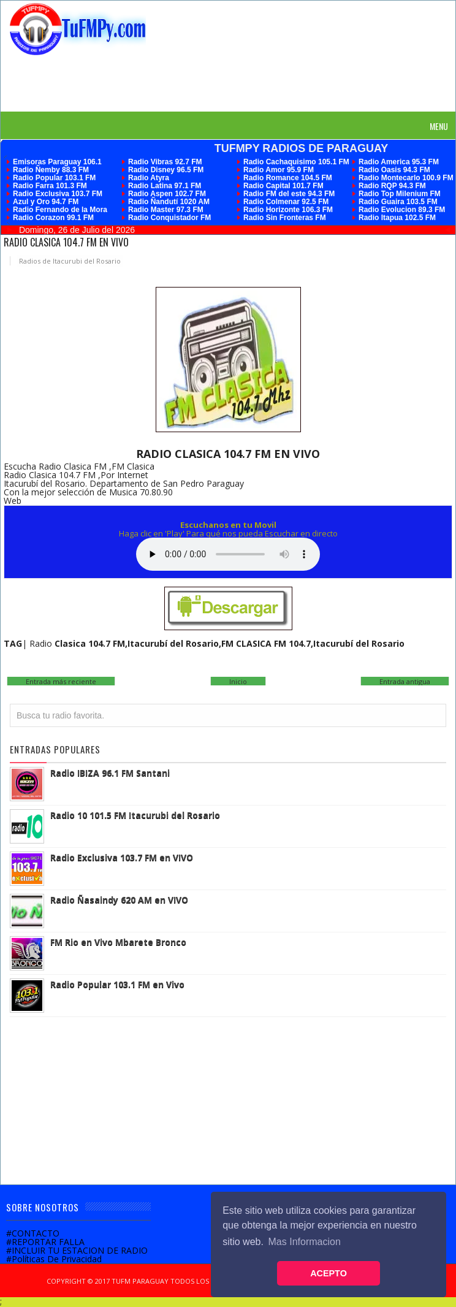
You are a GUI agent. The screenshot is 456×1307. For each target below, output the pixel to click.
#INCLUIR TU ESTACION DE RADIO (77, 1250)
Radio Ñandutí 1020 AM (169, 201)
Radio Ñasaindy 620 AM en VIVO (119, 899)
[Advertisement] (233, 82)
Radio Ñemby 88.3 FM (51, 169)
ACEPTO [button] (328, 1273)
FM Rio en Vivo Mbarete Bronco (118, 942)
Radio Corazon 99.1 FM (53, 217)
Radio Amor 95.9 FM (278, 169)
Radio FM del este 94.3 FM (289, 193)
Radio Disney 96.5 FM (165, 169)
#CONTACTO (32, 1233)
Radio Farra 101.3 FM (50, 185)
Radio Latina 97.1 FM (164, 185)
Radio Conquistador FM (169, 217)
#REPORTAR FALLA (45, 1242)
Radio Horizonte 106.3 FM (288, 209)
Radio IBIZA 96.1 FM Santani (110, 773)
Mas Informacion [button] (304, 1242)
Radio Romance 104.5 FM (287, 177)
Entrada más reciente (61, 681)
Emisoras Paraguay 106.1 (57, 162)
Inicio (238, 681)
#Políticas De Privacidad (54, 1259)
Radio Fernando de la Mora (60, 209)
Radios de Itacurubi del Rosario (70, 260)
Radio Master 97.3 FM (165, 209)
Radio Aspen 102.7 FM (167, 193)
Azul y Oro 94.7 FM (45, 201)
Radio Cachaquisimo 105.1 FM (296, 162)
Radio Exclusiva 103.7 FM (57, 193)
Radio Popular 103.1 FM (54, 177)
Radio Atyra (148, 177)
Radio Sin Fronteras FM (284, 217)
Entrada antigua (404, 681)
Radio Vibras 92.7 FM (165, 162)
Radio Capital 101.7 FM (283, 185)
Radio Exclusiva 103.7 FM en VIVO (121, 857)
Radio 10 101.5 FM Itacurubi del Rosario (135, 815)
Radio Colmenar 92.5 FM (286, 201)
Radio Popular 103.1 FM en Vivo (117, 984)
